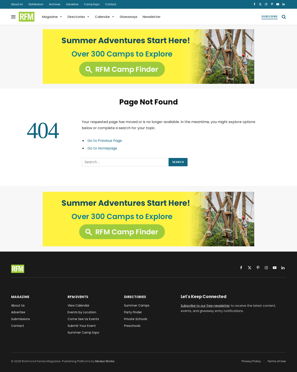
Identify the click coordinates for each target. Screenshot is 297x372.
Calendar (104, 17)
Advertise (72, 4)
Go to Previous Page (104, 140)
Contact (110, 4)
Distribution (36, 4)
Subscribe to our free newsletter (205, 305)
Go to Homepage (102, 148)
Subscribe (269, 16)
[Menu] (13, 17)
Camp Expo (91, 4)
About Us (17, 4)
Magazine (52, 17)
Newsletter (151, 16)
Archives (54, 4)
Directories (79, 17)
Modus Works (104, 361)
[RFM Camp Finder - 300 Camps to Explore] (148, 56)
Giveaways (128, 16)
